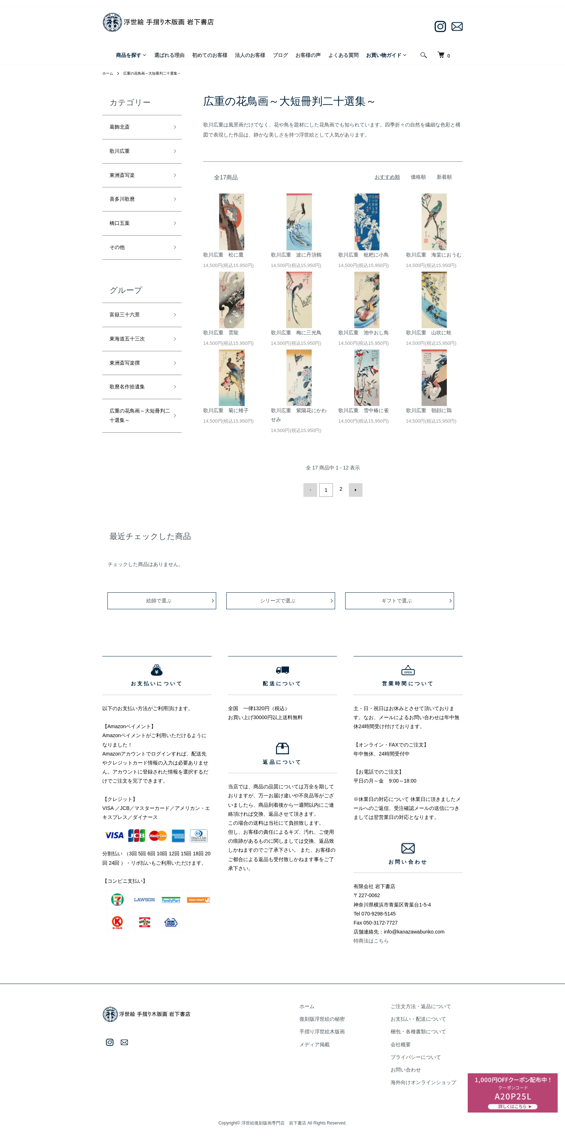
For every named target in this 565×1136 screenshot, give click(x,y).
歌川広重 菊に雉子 (226, 410)
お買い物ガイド (383, 55)
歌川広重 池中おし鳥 (363, 332)
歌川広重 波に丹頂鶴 (296, 255)
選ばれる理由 (169, 55)
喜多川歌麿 (126, 207)
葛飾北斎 (122, 128)
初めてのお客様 (209, 55)
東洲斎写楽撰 (129, 383)
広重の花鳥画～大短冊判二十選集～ (160, 73)
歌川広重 (122, 155)
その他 (119, 260)
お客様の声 (308, 55)
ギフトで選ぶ (398, 598)
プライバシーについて (422, 1055)
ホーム (108, 73)
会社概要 (407, 1042)
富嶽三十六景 (129, 330)
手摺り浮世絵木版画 (342, 1029)
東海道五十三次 (132, 357)
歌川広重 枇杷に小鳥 (363, 255)
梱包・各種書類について (425, 1029)
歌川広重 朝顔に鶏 (428, 410)
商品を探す (128, 55)
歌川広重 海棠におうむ (434, 255)
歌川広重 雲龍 (221, 332)
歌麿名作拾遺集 (132, 409)
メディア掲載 (334, 1042)
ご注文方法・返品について (427, 1004)
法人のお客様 (250, 55)
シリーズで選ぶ (279, 598)
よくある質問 (343, 55)
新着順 (444, 177)
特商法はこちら (371, 938)
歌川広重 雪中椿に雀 (363, 410)
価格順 (418, 177)
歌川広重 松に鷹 (223, 255)
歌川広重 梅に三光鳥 (296, 332)
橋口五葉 (122, 234)
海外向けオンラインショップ (430, 1080)
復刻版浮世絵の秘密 (342, 1017)
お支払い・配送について (425, 1017)
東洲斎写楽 (126, 181)
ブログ (280, 55)
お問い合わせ (412, 1067)
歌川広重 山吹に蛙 (428, 332)
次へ (353, 489)
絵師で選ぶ (160, 598)
